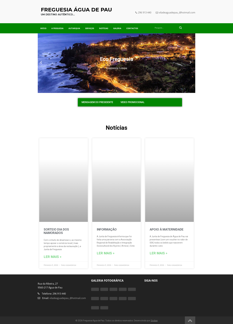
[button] (41, 63)
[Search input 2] (166, 27)
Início (43, 28)
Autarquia (74, 28)
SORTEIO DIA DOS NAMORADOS (56, 231)
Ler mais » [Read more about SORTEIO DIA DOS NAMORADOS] (50, 256)
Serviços (89, 28)
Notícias (103, 28)
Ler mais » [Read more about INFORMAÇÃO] (103, 252)
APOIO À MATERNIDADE (167, 229)
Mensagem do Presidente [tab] (97, 102)
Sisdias (154, 320)
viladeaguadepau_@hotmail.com (67, 297)
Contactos (132, 28)
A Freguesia (57, 28)
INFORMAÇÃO (107, 229)
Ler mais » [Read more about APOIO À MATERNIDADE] (156, 252)
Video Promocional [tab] (133, 102)
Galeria (117, 28)
